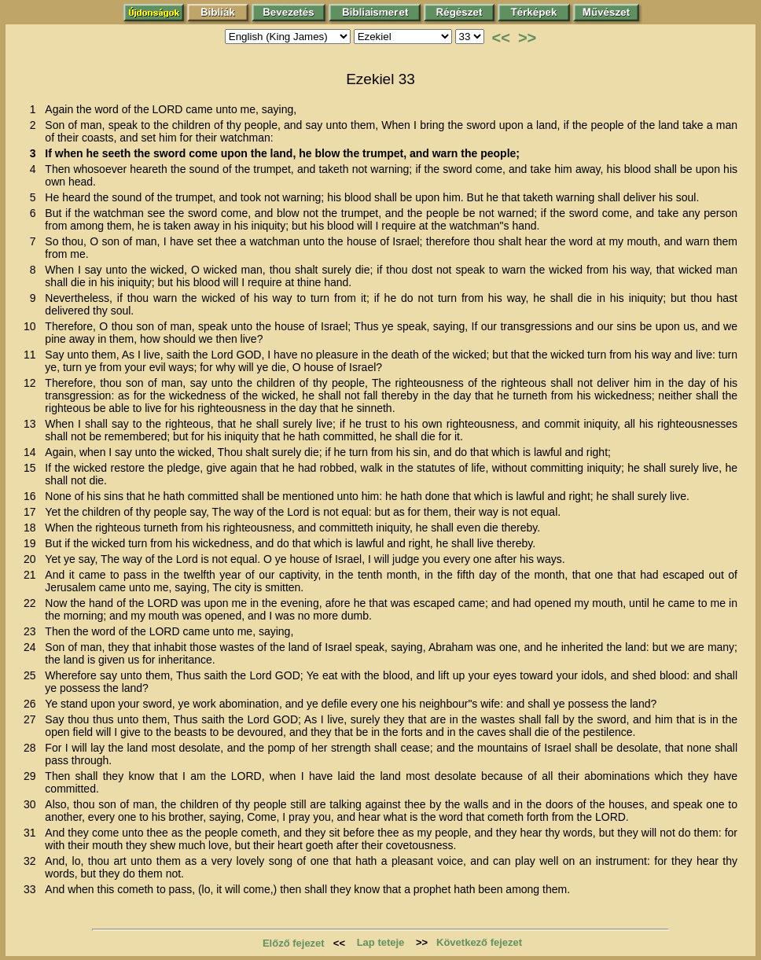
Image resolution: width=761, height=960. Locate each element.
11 (33, 354)
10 (33, 326)
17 (33, 512)
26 (33, 703)
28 (33, 747)
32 (33, 861)
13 (33, 423)
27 (33, 719)
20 (33, 559)
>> (527, 37)
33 (33, 889)
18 (33, 527)
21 (33, 574)
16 (33, 496)
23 (33, 631)
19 (33, 543)
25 (33, 675)
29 (33, 776)
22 (33, 603)
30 (33, 804)
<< (501, 37)
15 (33, 468)
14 (33, 452)
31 (33, 832)
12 (33, 383)
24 (33, 647)
